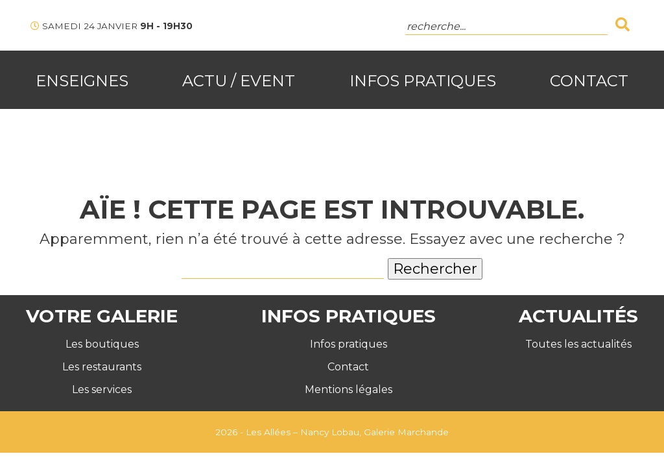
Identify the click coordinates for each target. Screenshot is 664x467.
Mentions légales (348, 389)
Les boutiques (102, 344)
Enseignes (82, 80)
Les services (102, 389)
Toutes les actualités (578, 344)
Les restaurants (101, 367)
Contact (589, 80)
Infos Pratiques (423, 80)
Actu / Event (238, 80)
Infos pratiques (348, 344)
